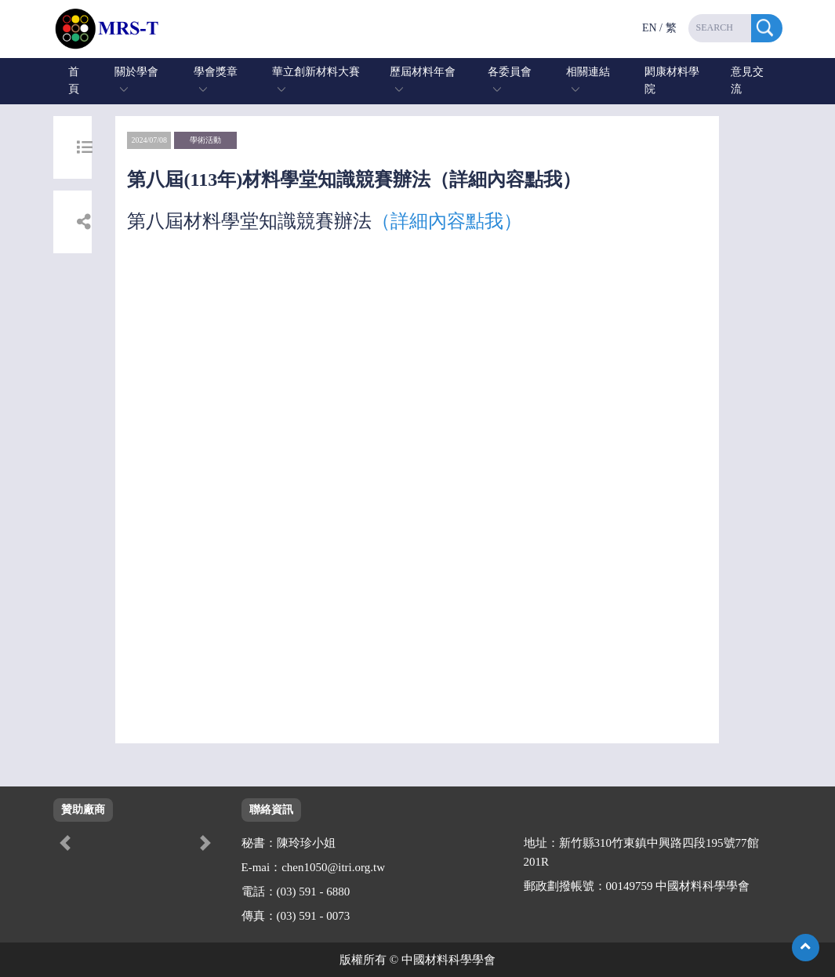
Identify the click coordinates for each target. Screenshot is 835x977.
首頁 (73, 80)
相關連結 (588, 72)
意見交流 (747, 80)
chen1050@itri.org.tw (333, 867)
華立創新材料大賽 (316, 72)
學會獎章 (216, 72)
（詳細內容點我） (447, 221)
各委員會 (510, 72)
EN (649, 28)
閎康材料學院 (671, 80)
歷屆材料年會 (423, 72)
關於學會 (136, 72)
